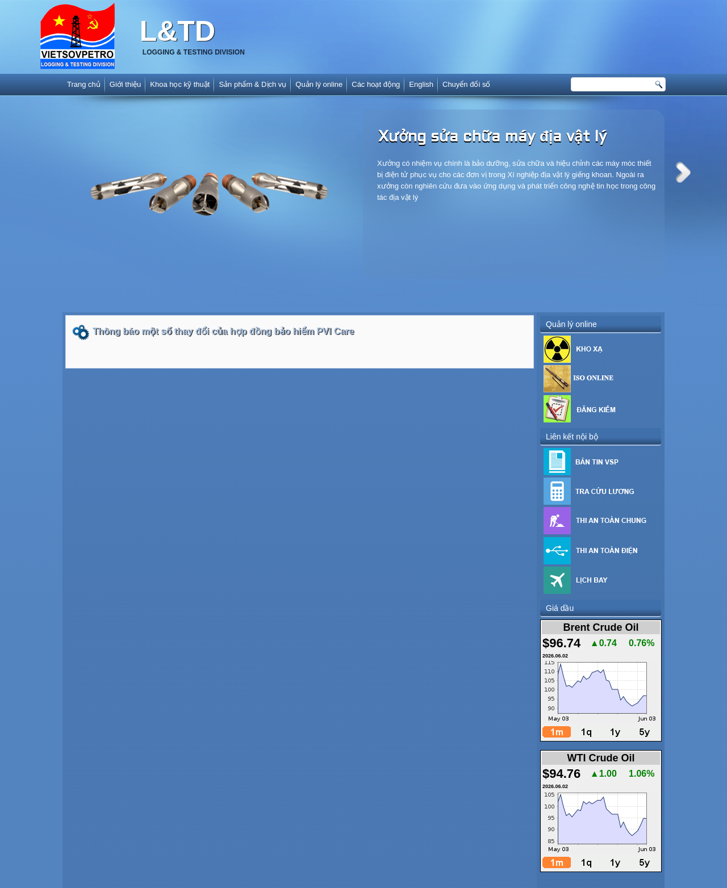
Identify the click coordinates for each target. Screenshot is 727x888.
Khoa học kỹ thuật (180, 84)
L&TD (177, 31)
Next (683, 172)
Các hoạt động (376, 84)
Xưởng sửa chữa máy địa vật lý (492, 137)
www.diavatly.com (379, 882)
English (421, 84)
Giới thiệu (125, 84)
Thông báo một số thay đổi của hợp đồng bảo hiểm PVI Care (223, 331)
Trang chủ (84, 84)
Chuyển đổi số (466, 84)
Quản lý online (318, 84)
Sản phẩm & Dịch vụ (252, 84)
